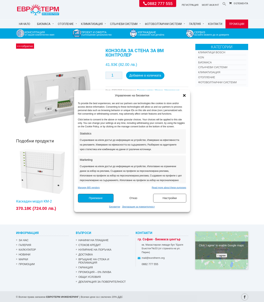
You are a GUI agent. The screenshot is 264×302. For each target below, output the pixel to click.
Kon (201, 57)
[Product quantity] (114, 75)
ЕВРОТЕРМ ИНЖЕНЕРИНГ (62, 296)
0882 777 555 (160, 3)
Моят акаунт (210, 5)
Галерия (195, 24)
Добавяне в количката (145, 75)
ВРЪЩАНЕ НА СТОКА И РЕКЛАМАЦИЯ (94, 261)
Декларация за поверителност (138, 206)
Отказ (133, 198)
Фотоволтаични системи (163, 24)
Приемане (96, 198)
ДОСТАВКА (86, 254)
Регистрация (190, 5)
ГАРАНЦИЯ (86, 267)
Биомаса (43, 24)
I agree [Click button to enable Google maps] (222, 255)
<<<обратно (25, 46)
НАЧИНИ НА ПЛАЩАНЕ (94, 240)
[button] (184, 95)
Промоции (236, 24)
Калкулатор (27, 249)
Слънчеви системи (124, 24)
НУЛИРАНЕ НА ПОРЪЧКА (95, 249)
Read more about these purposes (169, 187)
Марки (23, 259)
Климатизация (92, 24)
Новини (25, 254)
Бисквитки (114, 206)
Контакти (215, 24)
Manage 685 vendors (89, 187)
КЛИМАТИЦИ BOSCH (211, 52)
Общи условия (90, 276)
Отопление (66, 24)
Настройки (169, 198)
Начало (24, 24)
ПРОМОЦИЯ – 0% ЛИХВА (95, 272)
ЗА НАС (24, 240)
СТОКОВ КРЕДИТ (90, 245)
